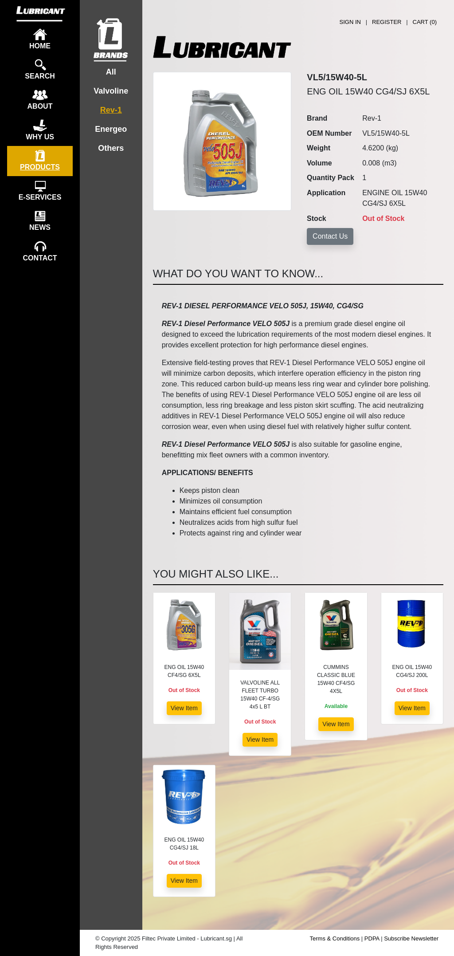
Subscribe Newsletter (411, 938)
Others (111, 148)
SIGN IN (350, 22)
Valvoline (111, 91)
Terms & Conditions (335, 938)
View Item (184, 708)
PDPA (372, 938)
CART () (425, 22)
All (111, 71)
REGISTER (386, 22)
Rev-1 (111, 110)
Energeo (111, 129)
